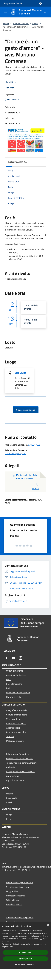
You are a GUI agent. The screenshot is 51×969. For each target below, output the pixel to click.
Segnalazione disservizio (17, 887)
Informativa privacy (15, 922)
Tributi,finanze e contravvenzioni (21, 762)
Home (6, 23)
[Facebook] (6, 658)
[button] (25, 964)
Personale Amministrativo (18, 692)
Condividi (11, 82)
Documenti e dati (14, 697)
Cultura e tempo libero (16, 714)
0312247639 (34, 444)
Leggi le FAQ (12, 891)
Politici (9, 688)
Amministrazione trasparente (19, 917)
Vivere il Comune (21, 23)
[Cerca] (45, 12)
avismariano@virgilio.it (15, 453)
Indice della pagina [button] (17, 161)
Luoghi (9, 814)
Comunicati (11, 798)
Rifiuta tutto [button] (25, 959)
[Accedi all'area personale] (40, 3)
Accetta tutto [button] (25, 952)
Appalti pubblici (13, 727)
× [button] (48, 925)
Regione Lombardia (13, 3)
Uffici (8, 679)
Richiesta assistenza (15, 895)
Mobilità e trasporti (15, 740)
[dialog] (25, 945)
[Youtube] (13, 658)
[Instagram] (20, 658)
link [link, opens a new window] (11, 947)
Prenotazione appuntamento (19, 882)
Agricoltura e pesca (15, 780)
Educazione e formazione (17, 754)
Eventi (35, 23)
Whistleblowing (13, 900)
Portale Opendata (14, 904)
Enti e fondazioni (14, 683)
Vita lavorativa (13, 719)
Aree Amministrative (16, 675)
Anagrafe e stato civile (16, 710)
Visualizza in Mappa (25, 409)
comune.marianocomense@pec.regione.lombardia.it (26, 866)
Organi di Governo (14, 670)
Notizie (9, 793)
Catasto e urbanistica (16, 732)
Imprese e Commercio (16, 723)
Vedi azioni (12, 87)
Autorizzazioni (12, 776)
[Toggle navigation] (5, 11)
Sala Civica (20, 373)
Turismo (10, 736)
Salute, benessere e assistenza (20, 771)
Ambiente (10, 767)
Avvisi (9, 802)
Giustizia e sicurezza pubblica (19, 758)
